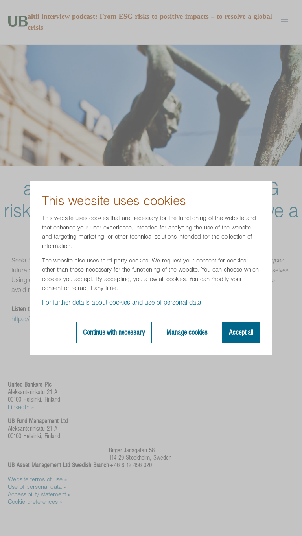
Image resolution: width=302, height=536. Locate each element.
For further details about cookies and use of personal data (121, 302)
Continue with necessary (114, 332)
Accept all (241, 332)
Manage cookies (187, 332)
